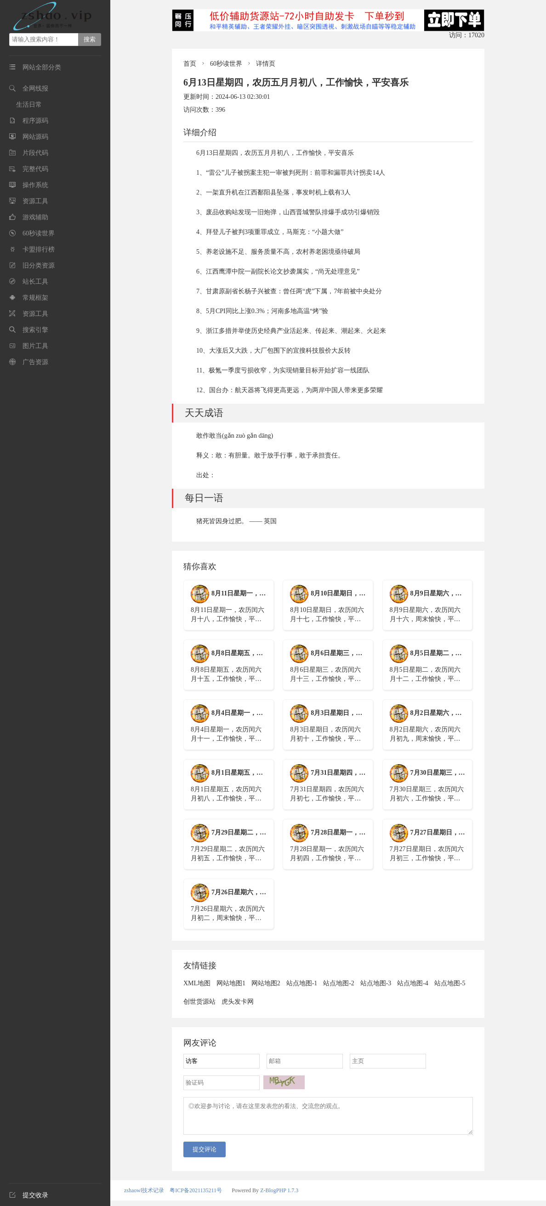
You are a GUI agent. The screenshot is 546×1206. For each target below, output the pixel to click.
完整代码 (35, 169)
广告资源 (35, 362)
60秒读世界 (39, 233)
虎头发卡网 (238, 1001)
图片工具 (35, 346)
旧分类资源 (39, 265)
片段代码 (35, 152)
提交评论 (204, 1154)
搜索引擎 (35, 329)
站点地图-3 (376, 983)
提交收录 (28, 1195)
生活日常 (29, 104)
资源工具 (35, 201)
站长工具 (35, 281)
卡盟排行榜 (39, 249)
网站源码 (35, 136)
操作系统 (35, 185)
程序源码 (35, 120)
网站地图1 (230, 983)
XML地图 (196, 983)
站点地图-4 (412, 983)
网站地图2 (265, 983)
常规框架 (35, 297)
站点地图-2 (338, 983)
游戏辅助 (35, 217)
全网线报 (35, 88)
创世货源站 (199, 1001)
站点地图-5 (450, 983)
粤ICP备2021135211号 (196, 1196)
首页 (189, 63)
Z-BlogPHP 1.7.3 (279, 1196)
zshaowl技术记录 (144, 1196)
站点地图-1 (302, 983)
